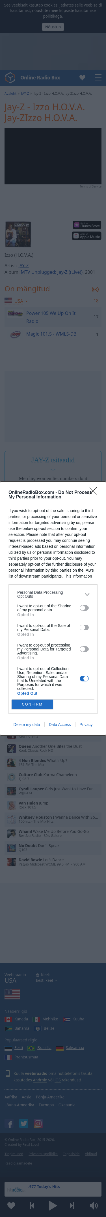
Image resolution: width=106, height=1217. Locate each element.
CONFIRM (32, 704)
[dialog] (53, 608)
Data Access (60, 724)
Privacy (86, 724)
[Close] (95, 492)
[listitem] (53, 594)
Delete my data (27, 724)
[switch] (84, 608)
